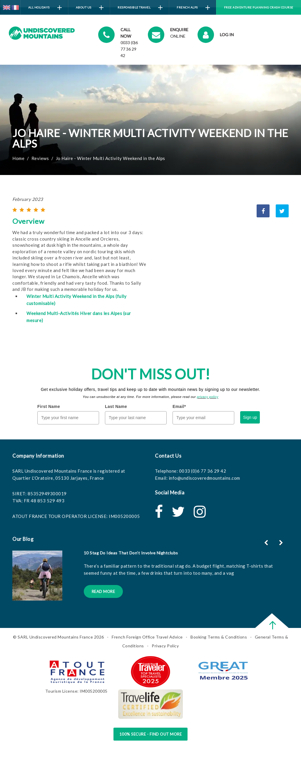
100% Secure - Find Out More (150, 734)
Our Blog (23, 539)
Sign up (250, 417)
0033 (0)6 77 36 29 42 (202, 471)
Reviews (40, 158)
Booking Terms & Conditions (218, 636)
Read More (103, 591)
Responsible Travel (140, 8)
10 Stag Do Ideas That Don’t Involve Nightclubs (131, 552)
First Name (48, 406)
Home (18, 158)
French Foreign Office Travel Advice (147, 636)
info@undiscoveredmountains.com (204, 478)
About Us (89, 8)
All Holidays (45, 8)
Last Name (116, 406)
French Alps (193, 8)
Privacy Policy (165, 645)
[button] (282, 542)
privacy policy (207, 397)
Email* (179, 406)
